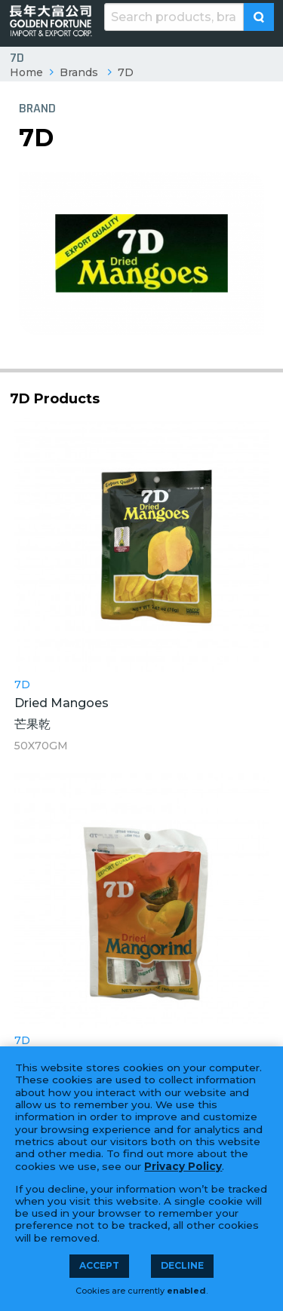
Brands (79, 72)
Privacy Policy (183, 1166)
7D (126, 72)
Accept (99, 1265)
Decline (182, 1265)
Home (26, 72)
